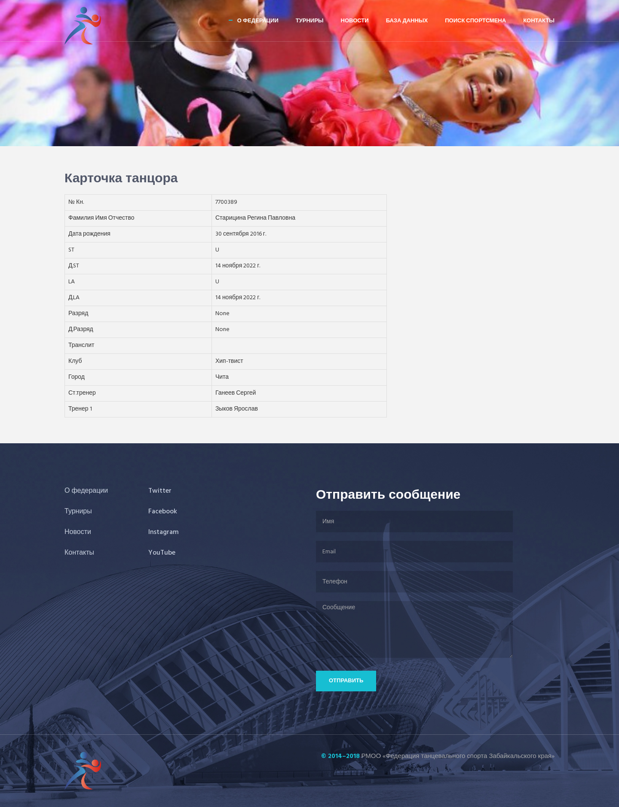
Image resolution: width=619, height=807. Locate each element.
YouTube (161, 552)
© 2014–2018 (340, 756)
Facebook (162, 511)
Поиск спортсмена (475, 20)
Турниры (310, 20)
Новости (355, 20)
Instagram (163, 532)
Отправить (346, 680)
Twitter (160, 491)
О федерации (258, 20)
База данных (407, 20)
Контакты (539, 20)
